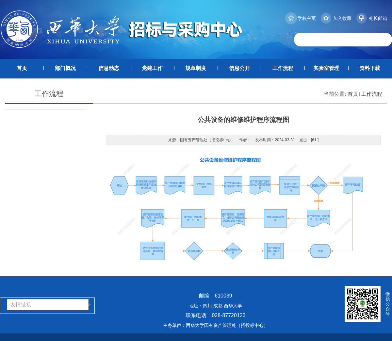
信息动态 (108, 68)
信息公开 (239, 68)
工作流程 (282, 68)
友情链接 (20, 304)
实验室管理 (326, 68)
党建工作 (152, 68)
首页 (22, 68)
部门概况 (65, 68)
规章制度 (195, 68)
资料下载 (369, 68)
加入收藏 (342, 18)
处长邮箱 (378, 18)
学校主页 (307, 18)
